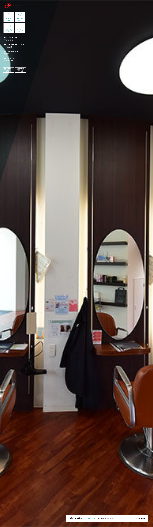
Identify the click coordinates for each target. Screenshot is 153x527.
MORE (143, 518)
